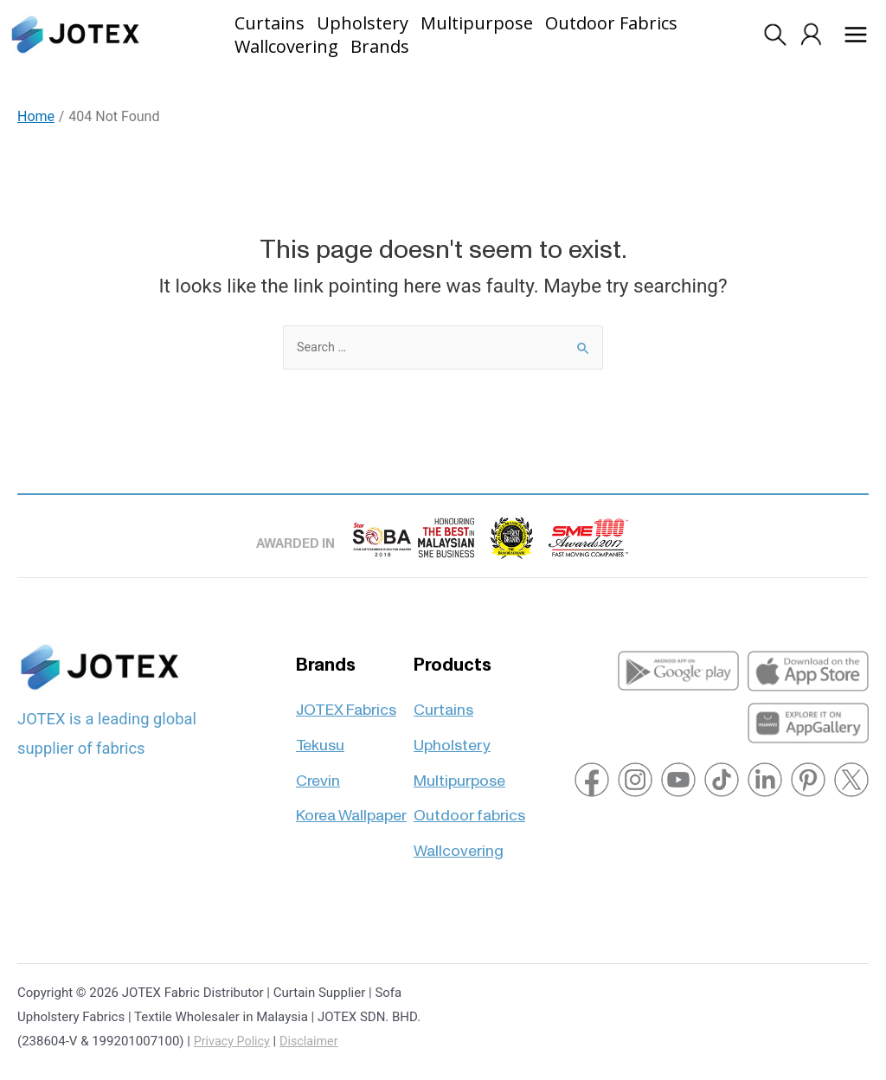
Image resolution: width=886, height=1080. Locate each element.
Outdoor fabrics (469, 808)
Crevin (318, 772)
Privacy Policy (233, 1041)
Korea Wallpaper (351, 808)
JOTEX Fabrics (346, 701)
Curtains (443, 701)
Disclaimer (313, 1041)
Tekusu (320, 737)
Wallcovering (459, 843)
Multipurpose (459, 772)
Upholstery (452, 737)
